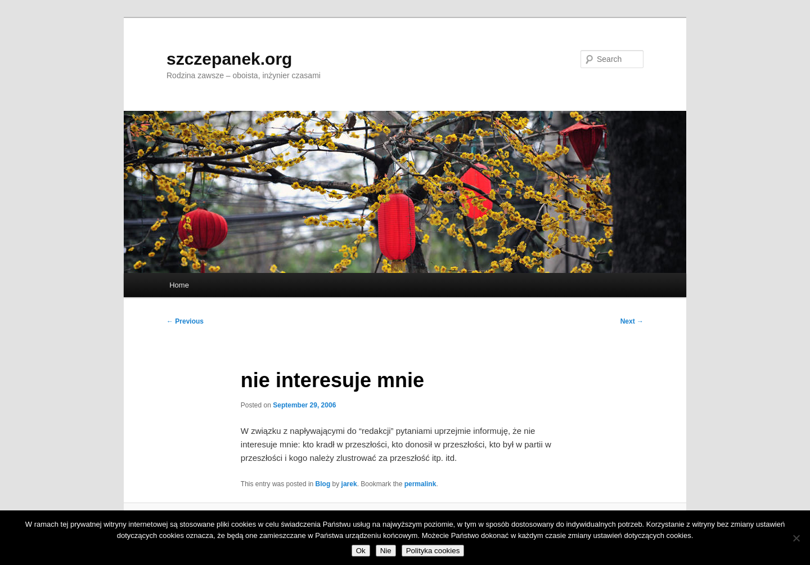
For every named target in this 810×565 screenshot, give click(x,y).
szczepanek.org (229, 59)
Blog (323, 484)
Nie (386, 550)
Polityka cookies (433, 550)
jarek (349, 484)
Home (179, 285)
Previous (185, 321)
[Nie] (796, 538)
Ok (361, 550)
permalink (420, 484)
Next (632, 321)
